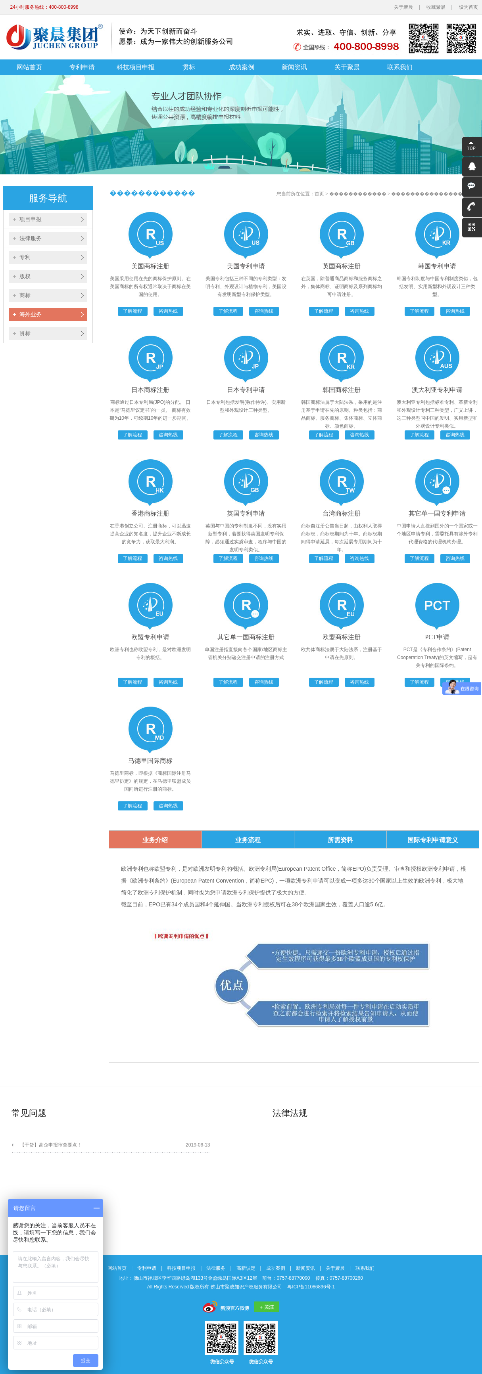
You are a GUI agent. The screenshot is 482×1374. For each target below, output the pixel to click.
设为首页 (468, 7)
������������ (357, 194)
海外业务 (30, 314)
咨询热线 (168, 311)
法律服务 (30, 238)
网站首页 (29, 67)
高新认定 (245, 1268)
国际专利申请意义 (432, 840)
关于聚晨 (403, 7)
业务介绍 (155, 840)
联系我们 (400, 67)
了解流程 (132, 311)
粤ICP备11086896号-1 (311, 1287)
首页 (319, 194)
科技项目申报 (136, 67)
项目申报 (30, 219)
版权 (25, 276)
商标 (25, 295)
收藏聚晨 (436, 7)
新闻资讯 (294, 67)
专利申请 (82, 67)
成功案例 (241, 67)
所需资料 (340, 840)
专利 (25, 257)
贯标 (188, 67)
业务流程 (248, 840)
